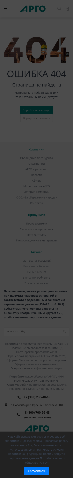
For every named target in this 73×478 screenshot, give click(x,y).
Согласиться (36, 471)
